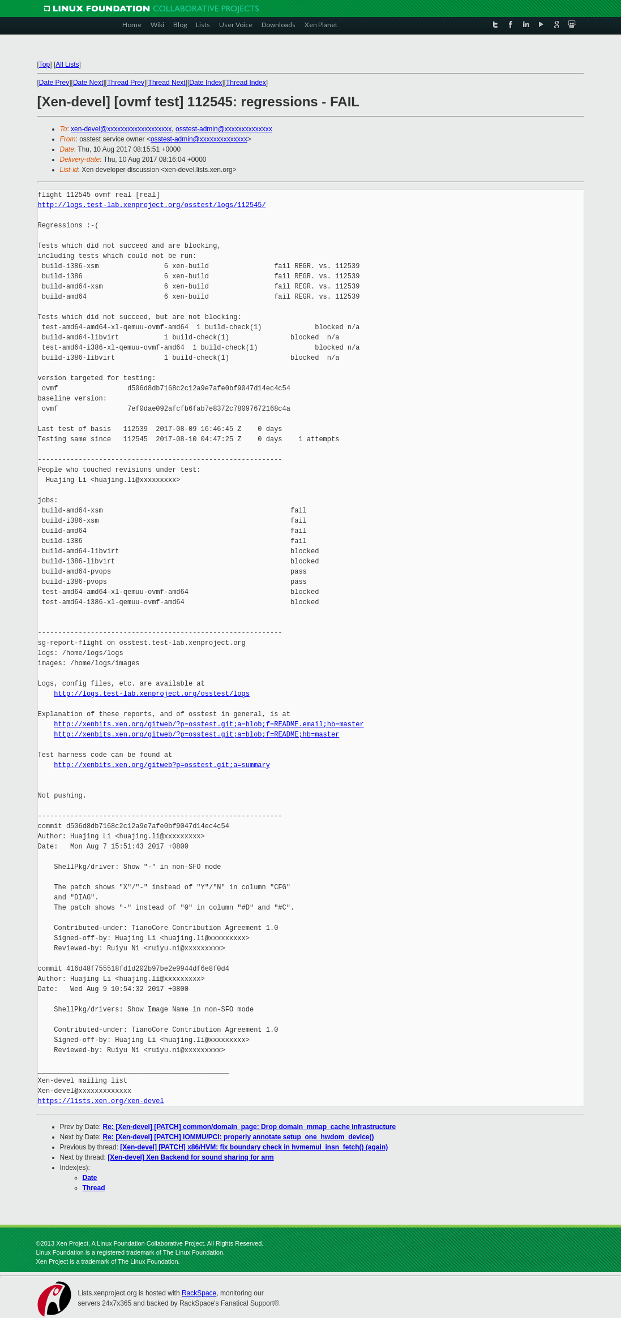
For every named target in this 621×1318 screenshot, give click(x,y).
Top (44, 64)
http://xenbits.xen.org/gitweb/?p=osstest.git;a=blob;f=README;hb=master (196, 734)
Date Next (88, 83)
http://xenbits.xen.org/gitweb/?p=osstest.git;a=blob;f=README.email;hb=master (208, 724)
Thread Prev (125, 83)
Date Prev (54, 83)
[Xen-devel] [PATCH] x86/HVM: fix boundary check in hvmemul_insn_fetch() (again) (254, 1147)
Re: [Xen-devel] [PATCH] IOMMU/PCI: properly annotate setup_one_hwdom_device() (238, 1137)
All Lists (67, 64)
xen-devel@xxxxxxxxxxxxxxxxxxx (121, 129)
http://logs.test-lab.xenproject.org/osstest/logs (152, 694)
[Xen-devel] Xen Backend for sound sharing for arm (190, 1157)
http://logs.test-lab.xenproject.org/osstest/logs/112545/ (152, 205)
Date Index (205, 83)
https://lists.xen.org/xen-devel (101, 1101)
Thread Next (167, 83)
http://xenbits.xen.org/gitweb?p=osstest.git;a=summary (162, 765)
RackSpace (199, 1293)
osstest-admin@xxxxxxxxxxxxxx (223, 129)
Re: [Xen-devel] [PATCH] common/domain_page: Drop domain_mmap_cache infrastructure (249, 1127)
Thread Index (246, 83)
